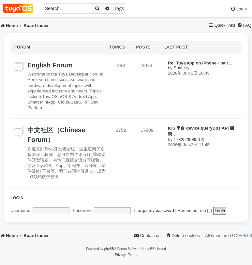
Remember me (195, 210)
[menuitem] (238, 9)
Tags (119, 8)
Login (16, 198)
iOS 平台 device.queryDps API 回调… (201, 131)
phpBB (109, 249)
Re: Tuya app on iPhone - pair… (200, 63)
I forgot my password (154, 210)
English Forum (49, 65)
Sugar (179, 67)
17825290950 (187, 139)
